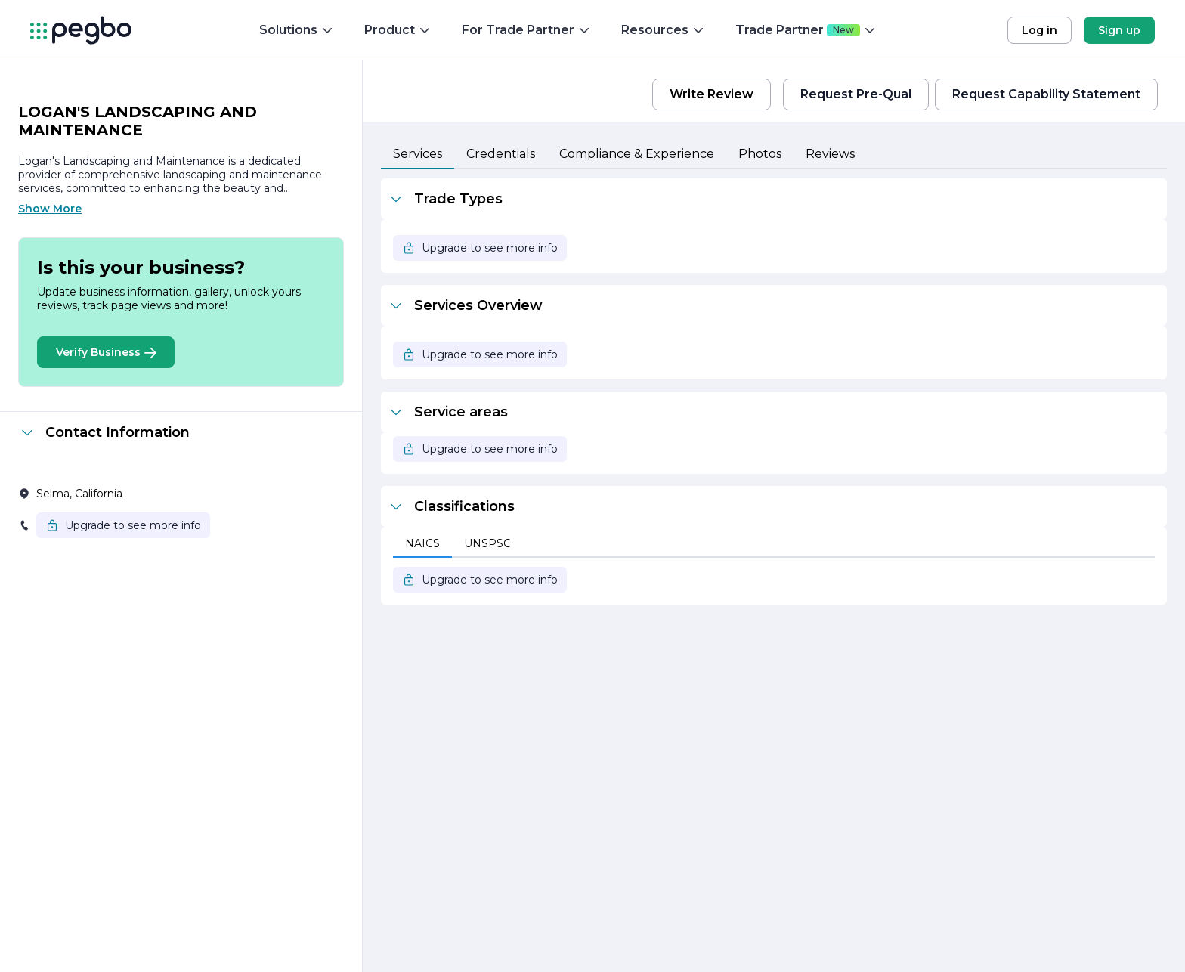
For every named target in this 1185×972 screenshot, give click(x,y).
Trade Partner (806, 30)
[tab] (417, 155)
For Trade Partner (526, 30)
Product (398, 30)
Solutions (296, 30)
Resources (663, 30)
